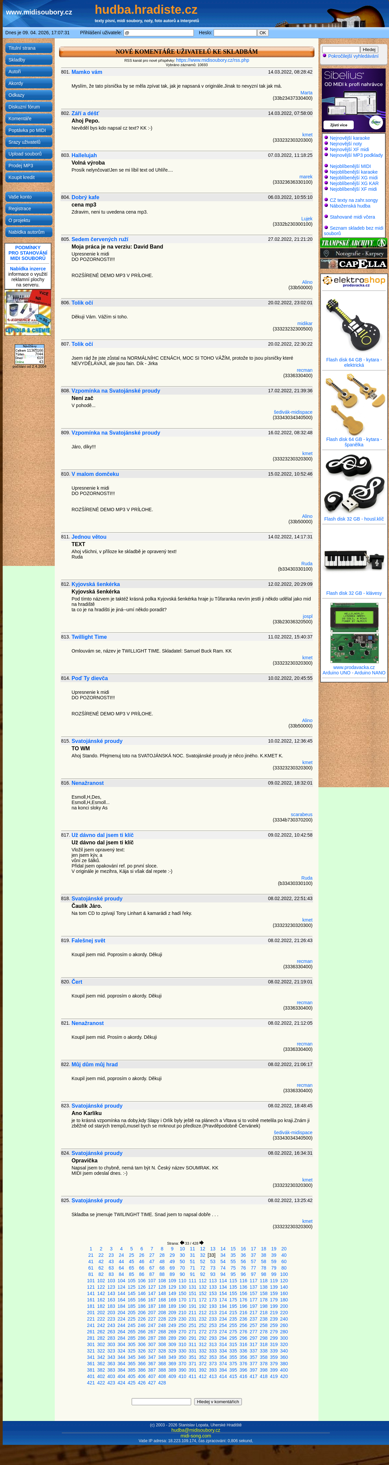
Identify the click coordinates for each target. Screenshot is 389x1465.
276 (243, 1331)
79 (273, 1268)
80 (284, 1268)
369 (172, 1363)
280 (284, 1331)
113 (213, 1280)
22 (101, 1255)
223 (111, 1319)
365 (131, 1363)
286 (141, 1338)
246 (141, 1325)
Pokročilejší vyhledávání (350, 56)
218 (263, 1312)
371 (192, 1363)
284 (121, 1338)
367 (152, 1363)
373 (213, 1363)
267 (152, 1331)
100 (284, 1274)
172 (203, 1299)
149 (172, 1293)
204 (121, 1312)
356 (243, 1357)
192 (203, 1306)
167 (152, 1299)
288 (162, 1338)
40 (284, 1255)
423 (111, 1382)
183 (111, 1306)
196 (243, 1306)
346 (141, 1357)
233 (213, 1319)
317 (253, 1344)
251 (192, 1325)
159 (273, 1293)
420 (284, 1376)
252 (203, 1325)
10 (182, 1248)
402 (101, 1376)
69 (172, 1268)
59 (273, 1261)
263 (111, 1331)
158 (263, 1293)
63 (111, 1268)
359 (273, 1357)
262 (101, 1331)
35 (233, 1255)
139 (273, 1287)
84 (121, 1274)
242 (101, 1325)
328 (162, 1350)
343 (111, 1357)
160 (284, 1293)
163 (111, 1299)
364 (121, 1363)
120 (284, 1280)
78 (263, 1268)
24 (121, 1255)
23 (111, 1255)
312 (203, 1344)
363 (111, 1363)
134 (223, 1287)
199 (273, 1306)
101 (91, 1280)
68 (162, 1268)
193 (213, 1306)
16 (243, 1248)
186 (141, 1306)
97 (253, 1274)
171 (192, 1299)
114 (223, 1280)
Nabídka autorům (26, 232)
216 (243, 1312)
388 (162, 1370)
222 (101, 1319)
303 (111, 1344)
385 (131, 1370)
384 (121, 1370)
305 (131, 1344)
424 (121, 1382)
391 (192, 1370)
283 (111, 1338)
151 (192, 1293)
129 (172, 1287)
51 (192, 1261)
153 (213, 1293)
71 (192, 1268)
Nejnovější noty (346, 143)
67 (152, 1268)
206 (141, 1312)
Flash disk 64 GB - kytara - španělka (354, 439)
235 (233, 1319)
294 (223, 1338)
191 (192, 1306)
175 (233, 1299)
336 (243, 1350)
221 (91, 1319)
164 (121, 1299)
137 (253, 1287)
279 (273, 1331)
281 (91, 1338)
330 (182, 1350)
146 (141, 1293)
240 (284, 1319)
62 (101, 1268)
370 (182, 1363)
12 (203, 1248)
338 (263, 1350)
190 (182, 1306)
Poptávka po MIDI (27, 130)
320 (284, 1344)
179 (273, 1299)
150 (182, 1293)
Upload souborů (25, 154)
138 (263, 1287)
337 (253, 1350)
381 (91, 1370)
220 (284, 1312)
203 (111, 1312)
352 (203, 1357)
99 (273, 1274)
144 (121, 1293)
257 (253, 1325)
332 (203, 1350)
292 (203, 1338)
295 (233, 1338)
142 (101, 1293)
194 (223, 1306)
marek (305, 176)
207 (152, 1312)
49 (172, 1261)
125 (131, 1287)
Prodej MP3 (20, 165)
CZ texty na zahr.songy (354, 200)
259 (273, 1325)
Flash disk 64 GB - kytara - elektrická (354, 360)
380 (284, 1363)
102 (101, 1280)
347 (152, 1357)
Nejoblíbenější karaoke (354, 172)
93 (213, 1274)
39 (273, 1255)
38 (263, 1255)
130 (182, 1287)
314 (223, 1344)
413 (213, 1376)
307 (152, 1344)
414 (223, 1376)
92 (203, 1274)
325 (131, 1350)
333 (213, 1350)
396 (243, 1370)
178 (263, 1299)
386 (141, 1370)
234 (223, 1319)
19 (273, 1248)
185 (131, 1306)
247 (152, 1325)
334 (223, 1350)
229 (172, 1319)
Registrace (19, 208)
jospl (308, 616)
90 (182, 1274)
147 (152, 1293)
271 (192, 1331)
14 (223, 1248)
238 (263, 1319)
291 (192, 1338)
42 (101, 1261)
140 (284, 1287)
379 (273, 1363)
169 (172, 1299)
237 (253, 1319)
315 (233, 1344)
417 (253, 1376)
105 (131, 1280)
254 (223, 1325)
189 (172, 1306)
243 (111, 1325)
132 (203, 1287)
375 (233, 1363)
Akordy (15, 83)
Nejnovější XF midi (349, 149)
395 (233, 1370)
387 (152, 1370)
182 (101, 1306)
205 (131, 1312)
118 (263, 1280)
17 (253, 1248)
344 (121, 1357)
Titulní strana (21, 48)
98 (263, 1274)
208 (162, 1312)
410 (182, 1376)
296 (243, 1338)
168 (162, 1299)
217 (253, 1312)
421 (91, 1382)
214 (223, 1312)
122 (101, 1287)
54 (223, 1261)
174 (223, 1299)
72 (203, 1268)
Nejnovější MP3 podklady (356, 155)
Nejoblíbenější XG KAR (354, 183)
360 (284, 1357)
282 (101, 1338)
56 (243, 1261)
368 (162, 1363)
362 (101, 1363)
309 (172, 1344)
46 (141, 1261)
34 (223, 1255)
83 (111, 1274)
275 (233, 1331)
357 (253, 1357)
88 (162, 1274)
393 (213, 1370)
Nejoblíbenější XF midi (353, 189)
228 (162, 1319)
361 (91, 1363)
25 (131, 1255)
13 (213, 1248)
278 (263, 1331)
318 (263, 1344)
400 (284, 1370)
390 (182, 1370)
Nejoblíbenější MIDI (350, 166)
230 (182, 1319)
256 (243, 1325)
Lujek (306, 218)
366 (141, 1363)
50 (182, 1261)
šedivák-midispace (293, 412)
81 (91, 1274)
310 (182, 1344)
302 (101, 1344)
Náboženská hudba (350, 206)
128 (162, 1287)
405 (131, 1376)
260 (284, 1325)
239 (273, 1319)
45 (131, 1261)
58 (263, 1261)
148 (162, 1293)
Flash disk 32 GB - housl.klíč (354, 517)
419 (273, 1376)
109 (172, 1280)
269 (172, 1331)
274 (223, 1331)
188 (162, 1306)
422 (101, 1382)
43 (111, 1261)
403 (111, 1376)
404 (121, 1376)
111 (192, 1280)
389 (172, 1370)
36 (243, 1255)
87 (152, 1274)
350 (182, 1357)
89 (172, 1274)
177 (253, 1299)
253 (213, 1325)
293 (213, 1338)
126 (141, 1287)
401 (91, 1376)
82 (101, 1274)
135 (233, 1287)
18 (263, 1248)
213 (213, 1312)
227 (152, 1319)
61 (91, 1268)
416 (243, 1376)
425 (131, 1382)
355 (233, 1357)
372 (203, 1363)
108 (162, 1280)
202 (101, 1312)
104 (121, 1280)
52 (203, 1261)
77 (253, 1268)
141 (91, 1293)
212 (203, 1312)
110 (182, 1280)
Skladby (16, 59)
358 (263, 1357)
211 (192, 1312)
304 (121, 1344)
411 (192, 1376)
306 (141, 1344)
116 (243, 1280)
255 (233, 1325)
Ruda (306, 563)
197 (253, 1306)
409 (172, 1376)
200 (284, 1306)
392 (203, 1370)
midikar (304, 323)
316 (243, 1344)
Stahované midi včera (352, 217)
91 (192, 1274)
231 (192, 1319)
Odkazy (16, 95)
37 (253, 1255)
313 (213, 1344)
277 (253, 1331)
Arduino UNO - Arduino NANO (354, 672)
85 (131, 1274)
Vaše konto (20, 196)
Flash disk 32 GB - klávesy (354, 591)
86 (141, 1274)
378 (263, 1363)
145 (131, 1293)
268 (162, 1331)
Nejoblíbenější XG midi (354, 177)
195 (233, 1306)
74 (223, 1268)
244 (121, 1325)
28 (162, 1255)
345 (131, 1357)
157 (253, 1293)
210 (182, 1312)
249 (172, 1325)
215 (233, 1312)
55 (233, 1261)
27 (152, 1255)
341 (91, 1357)
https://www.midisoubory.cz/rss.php (212, 60)
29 (172, 1255)
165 (131, 1299)
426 (141, 1382)
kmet (307, 134)
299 (273, 1338)
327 (152, 1350)
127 (152, 1287)
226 (141, 1319)
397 (253, 1370)
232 (203, 1319)
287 (152, 1338)
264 (121, 1331)
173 (213, 1299)
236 (243, 1319)
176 (243, 1299)
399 (273, 1370)
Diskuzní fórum (24, 106)
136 (243, 1287)
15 (233, 1248)
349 (172, 1357)
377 (253, 1363)
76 (243, 1268)
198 (263, 1306)
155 (233, 1293)
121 (91, 1287)
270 (182, 1331)
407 (152, 1376)
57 (253, 1261)
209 (172, 1312)
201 (91, 1312)
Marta (307, 92)
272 (203, 1331)
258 (263, 1325)
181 (91, 1306)
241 (91, 1325)
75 (233, 1268)
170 (182, 1299)
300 (284, 1338)
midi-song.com (195, 1435)
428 (162, 1382)
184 (121, 1306)
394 (223, 1370)
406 (141, 1376)
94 (223, 1274)
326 (141, 1350)
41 (91, 1261)
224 (121, 1319)
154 (223, 1293)
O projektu (19, 220)
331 (192, 1350)
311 (192, 1344)
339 (273, 1350)
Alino (307, 282)
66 (141, 1268)
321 (91, 1350)
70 (182, 1268)
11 (192, 1248)
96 (243, 1274)
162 (101, 1299)
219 (273, 1312)
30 (182, 1255)
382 (101, 1370)
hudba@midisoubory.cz (195, 1430)
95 (233, 1274)
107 (152, 1280)
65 (131, 1268)
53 (213, 1261)
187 (152, 1306)
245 (131, 1325)
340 (284, 1350)
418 (263, 1376)
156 (243, 1293)
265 (131, 1331)
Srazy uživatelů (24, 142)
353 (213, 1357)
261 (91, 1331)
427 (152, 1382)
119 (273, 1280)
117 (253, 1280)
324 (121, 1350)
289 (172, 1338)
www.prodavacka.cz (354, 665)
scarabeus (302, 814)
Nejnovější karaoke (350, 138)
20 (284, 1248)
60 (284, 1261)
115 (233, 1280)
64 (121, 1268)
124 (121, 1287)
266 (141, 1331)
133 (213, 1287)
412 (203, 1376)
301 (91, 1344)
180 (284, 1299)
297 (253, 1338)
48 (162, 1261)
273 (213, 1331)
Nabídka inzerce (28, 268)
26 (141, 1255)
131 (192, 1287)
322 (101, 1350)
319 (273, 1344)
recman (305, 370)
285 (131, 1338)
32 (203, 1255)
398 (263, 1370)
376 (243, 1363)
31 (192, 1255)
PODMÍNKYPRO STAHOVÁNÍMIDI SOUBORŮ (27, 253)
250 (182, 1325)
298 (263, 1338)
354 (223, 1357)
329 (172, 1350)
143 (111, 1293)
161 (91, 1299)
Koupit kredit (21, 177)
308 (162, 1344)
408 (162, 1376)
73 (213, 1268)
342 (101, 1357)
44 (121, 1261)
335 (233, 1350)
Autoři (14, 71)
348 (162, 1357)
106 (141, 1280)
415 (233, 1376)
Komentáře (19, 118)
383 (111, 1370)
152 (203, 1293)
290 (182, 1338)
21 (91, 1255)
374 (223, 1363)
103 (111, 1280)
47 (152, 1261)
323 (111, 1350)
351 (192, 1357)
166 (141, 1299)
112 (203, 1280)
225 (131, 1319)
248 (162, 1325)
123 (111, 1287)
